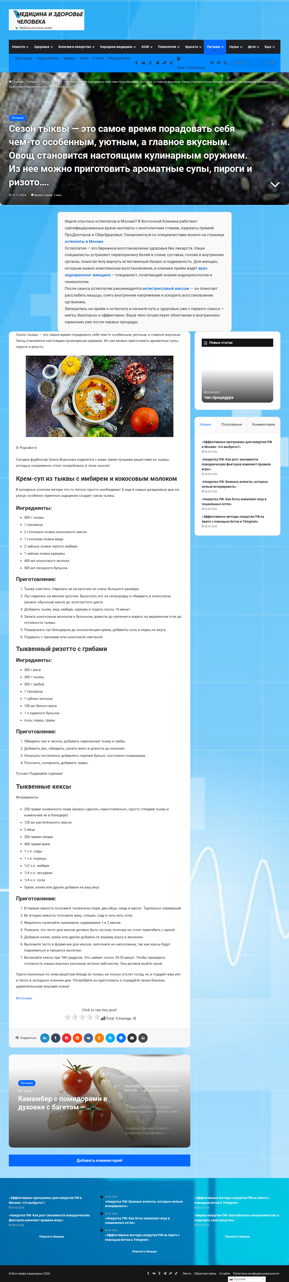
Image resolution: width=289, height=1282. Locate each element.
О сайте (98, 58)
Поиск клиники (48, 58)
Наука (234, 47)
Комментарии (263, 424)
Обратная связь (119, 58)
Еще (268, 47)
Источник (24, 998)
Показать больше (51, 1236)
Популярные (231, 424)
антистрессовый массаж (166, 288)
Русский (237, 1279)
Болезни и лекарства (74, 47)
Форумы (69, 58)
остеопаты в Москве (84, 241)
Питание (213, 47)
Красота (191, 47)
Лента (84, 58)
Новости (18, 47)
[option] (99, 1101)
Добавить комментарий (99, 1160)
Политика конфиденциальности (256, 1273)
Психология (167, 47)
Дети (252, 47)
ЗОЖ (145, 47)
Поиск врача (23, 58)
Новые (205, 424)
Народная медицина (116, 47)
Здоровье (41, 47)
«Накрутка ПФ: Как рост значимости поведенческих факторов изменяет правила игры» (236, 464)
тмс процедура (219, 397)
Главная (16, 81)
